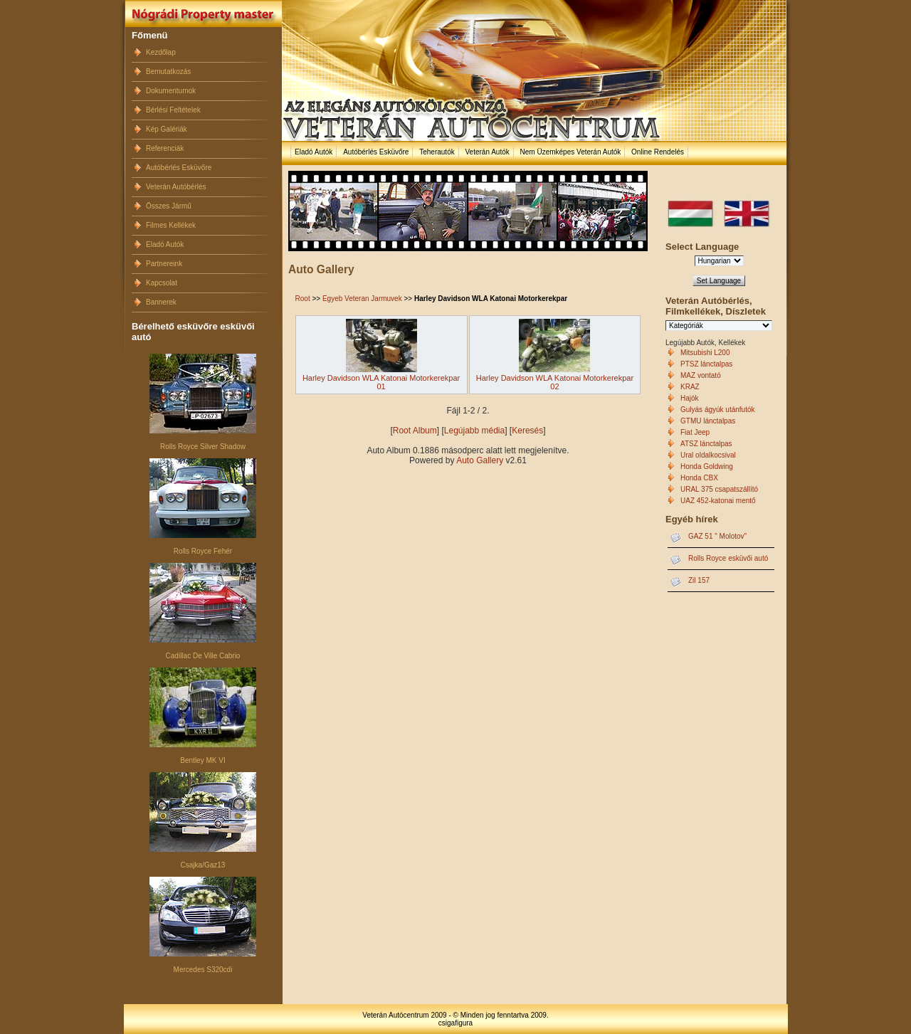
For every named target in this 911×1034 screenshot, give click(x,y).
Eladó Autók (165, 244)
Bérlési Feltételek (173, 110)
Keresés (527, 431)
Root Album (415, 431)
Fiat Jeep (695, 432)
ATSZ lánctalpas (706, 444)
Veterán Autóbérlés (176, 187)
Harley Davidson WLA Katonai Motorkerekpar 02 (554, 382)
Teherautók (436, 152)
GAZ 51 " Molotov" (717, 536)
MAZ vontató (700, 375)
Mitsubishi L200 (705, 353)
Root (302, 298)
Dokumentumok (171, 91)
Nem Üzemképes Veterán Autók (570, 152)
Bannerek (161, 302)
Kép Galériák (166, 129)
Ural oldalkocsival (708, 455)
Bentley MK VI (202, 760)
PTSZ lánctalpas (706, 364)
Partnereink (164, 264)
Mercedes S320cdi (203, 970)
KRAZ (690, 387)
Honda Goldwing (706, 466)
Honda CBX (699, 478)
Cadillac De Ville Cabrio (203, 656)
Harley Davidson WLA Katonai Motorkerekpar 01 (381, 382)
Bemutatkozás (168, 71)
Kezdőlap (161, 52)
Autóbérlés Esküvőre (178, 168)
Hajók (689, 398)
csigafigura (455, 1023)
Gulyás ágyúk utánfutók (717, 409)
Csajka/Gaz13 (203, 865)
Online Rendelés (657, 152)
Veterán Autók (487, 152)
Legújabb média (474, 431)
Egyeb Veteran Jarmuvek (362, 298)
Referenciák (165, 148)
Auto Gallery (479, 460)
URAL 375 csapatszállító (719, 489)
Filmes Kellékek (171, 225)
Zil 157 (699, 580)
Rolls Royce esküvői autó (728, 558)
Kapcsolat (161, 283)
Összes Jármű (168, 206)
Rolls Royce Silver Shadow (203, 446)
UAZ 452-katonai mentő (718, 501)
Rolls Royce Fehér (203, 551)
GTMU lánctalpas (707, 421)
